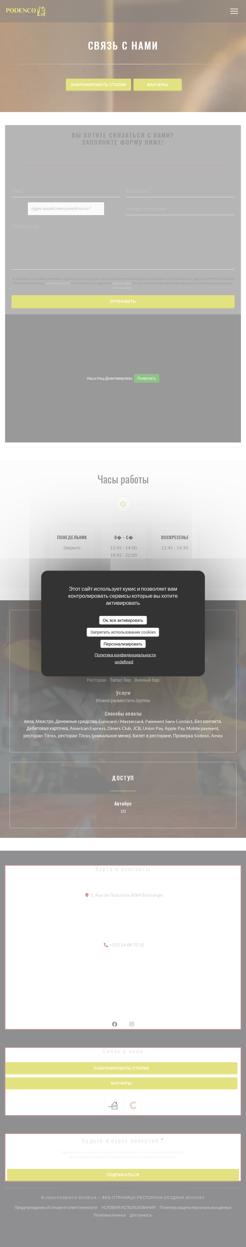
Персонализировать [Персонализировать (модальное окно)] (122, 643)
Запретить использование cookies (123, 632)
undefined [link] (124, 661)
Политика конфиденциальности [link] (125, 654)
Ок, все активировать (123, 619)
